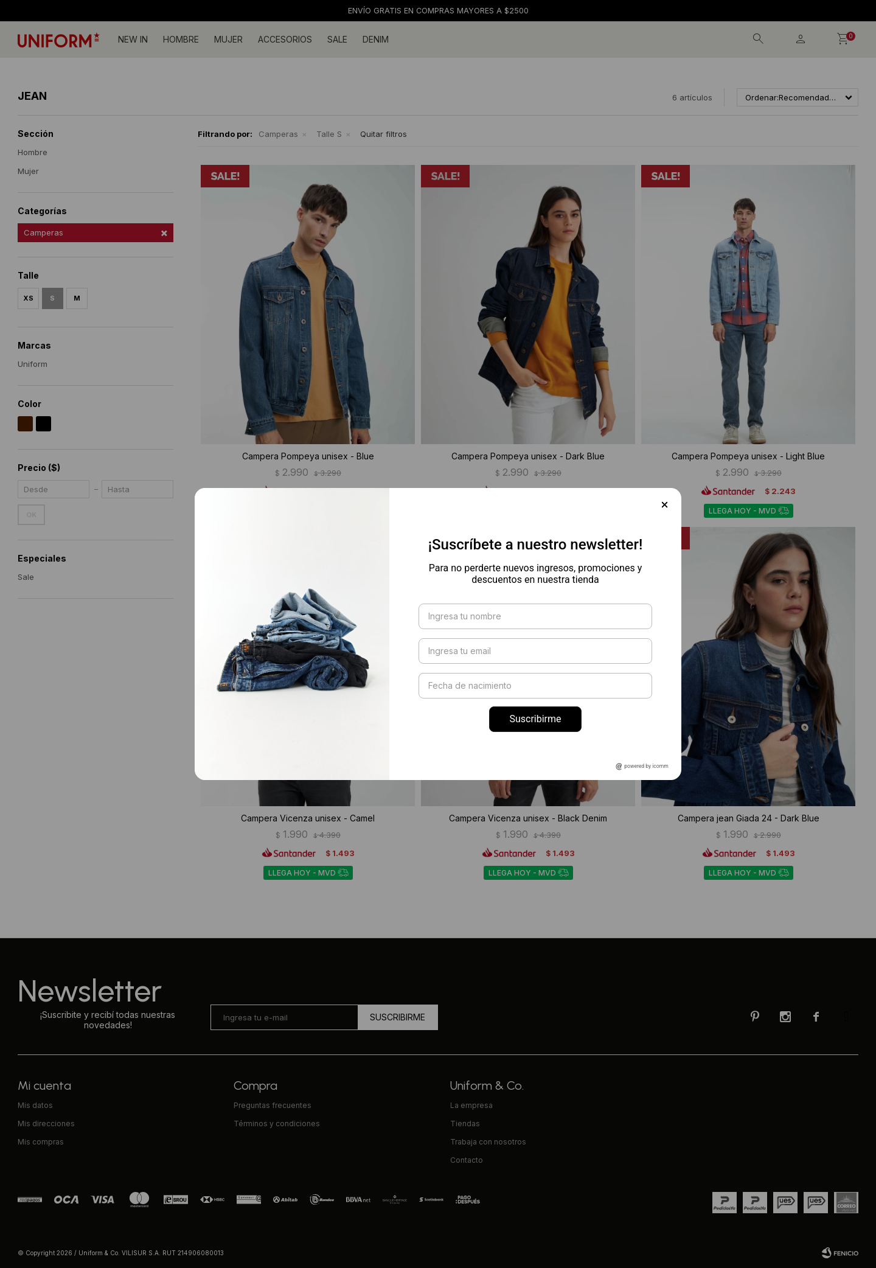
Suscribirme (535, 719)
